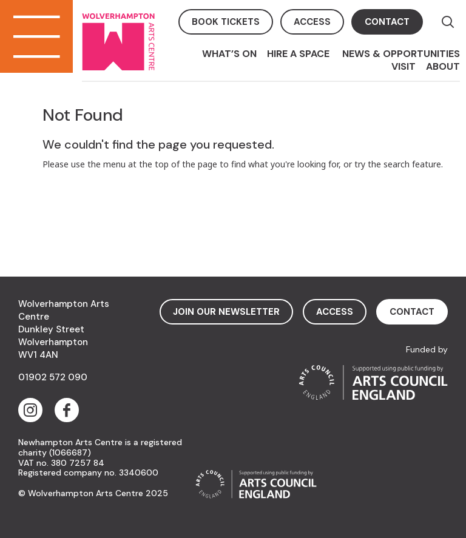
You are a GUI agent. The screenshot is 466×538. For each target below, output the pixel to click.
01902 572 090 (52, 377)
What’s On (229, 53)
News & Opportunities (401, 53)
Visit (403, 66)
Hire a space (299, 53)
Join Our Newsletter (226, 312)
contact (387, 22)
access (312, 22)
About (443, 66)
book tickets (226, 22)
